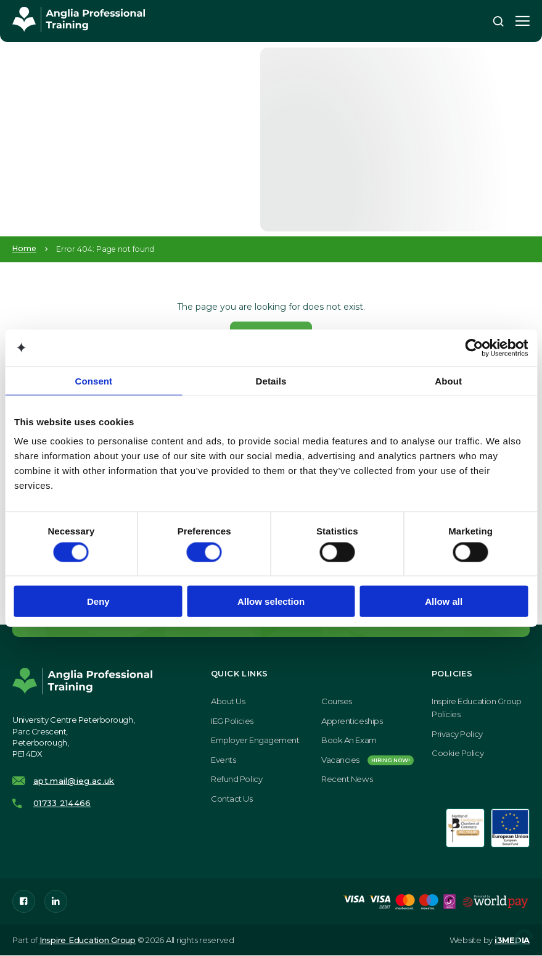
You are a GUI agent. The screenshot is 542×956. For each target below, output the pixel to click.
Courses (336, 702)
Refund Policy (236, 779)
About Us (228, 702)
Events (223, 760)
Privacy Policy (457, 734)
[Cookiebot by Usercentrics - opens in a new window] (474, 347)
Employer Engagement (255, 741)
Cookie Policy (457, 754)
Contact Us (232, 799)
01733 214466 (62, 803)
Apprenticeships (351, 721)
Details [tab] (271, 380)
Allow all (443, 601)
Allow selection (271, 601)
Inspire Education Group (87, 941)
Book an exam (349, 741)
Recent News (346, 779)
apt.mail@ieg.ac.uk (73, 782)
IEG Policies (232, 721)
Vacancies (367, 760)
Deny (98, 601)
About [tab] (448, 380)
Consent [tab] (93, 380)
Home (24, 248)
